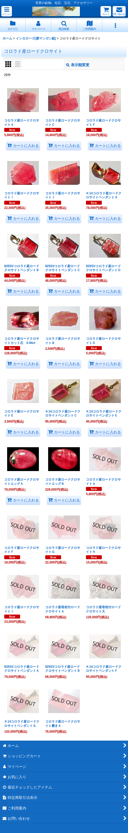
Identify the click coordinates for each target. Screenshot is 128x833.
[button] (6, 11)
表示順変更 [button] (77, 65)
